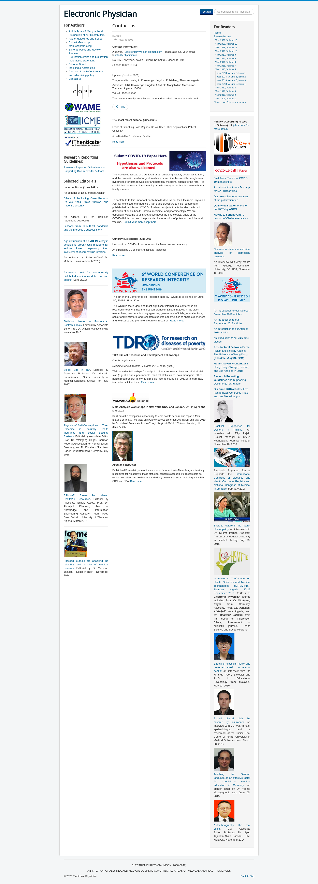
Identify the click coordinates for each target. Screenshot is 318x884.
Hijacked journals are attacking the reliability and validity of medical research (86, 564)
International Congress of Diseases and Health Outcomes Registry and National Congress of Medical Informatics (232, 481)
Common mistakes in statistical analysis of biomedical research (232, 253)
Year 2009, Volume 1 (225, 98)
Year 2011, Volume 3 (225, 91)
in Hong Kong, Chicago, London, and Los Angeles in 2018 (231, 367)
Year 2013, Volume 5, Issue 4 (231, 84)
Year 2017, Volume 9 (225, 55)
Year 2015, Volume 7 (225, 65)
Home (217, 32)
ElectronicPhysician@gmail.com (143, 51)
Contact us (75, 78)
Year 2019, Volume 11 (226, 47)
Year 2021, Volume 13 (226, 40)
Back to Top (247, 876)
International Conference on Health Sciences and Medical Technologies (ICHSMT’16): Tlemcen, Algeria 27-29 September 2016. (232, 586)
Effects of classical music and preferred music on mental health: (232, 667)
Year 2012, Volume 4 (225, 87)
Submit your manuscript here (139, 221)
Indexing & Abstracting (82, 67)
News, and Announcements (230, 102)
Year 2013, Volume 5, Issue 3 (231, 80)
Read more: (177, 320)
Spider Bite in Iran (77, 369)
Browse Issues (222, 36)
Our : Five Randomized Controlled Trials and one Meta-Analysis (231, 393)
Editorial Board (77, 64)
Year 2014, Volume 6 (225, 58)
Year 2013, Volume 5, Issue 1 (231, 73)
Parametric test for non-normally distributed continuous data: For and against (86, 276)
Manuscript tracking (80, 45)
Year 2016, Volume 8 (225, 62)
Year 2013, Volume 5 (225, 69)
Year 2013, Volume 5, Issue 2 (231, 76)
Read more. (118, 141)
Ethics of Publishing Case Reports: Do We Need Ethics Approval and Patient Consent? (86, 202)
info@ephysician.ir (126, 55)
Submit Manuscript (80, 42)
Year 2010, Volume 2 (225, 95)
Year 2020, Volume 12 (226, 44)
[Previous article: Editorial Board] (120, 107)
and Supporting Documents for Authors (230, 380)
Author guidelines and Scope (85, 38)
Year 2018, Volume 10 (226, 51)
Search (206, 11)
